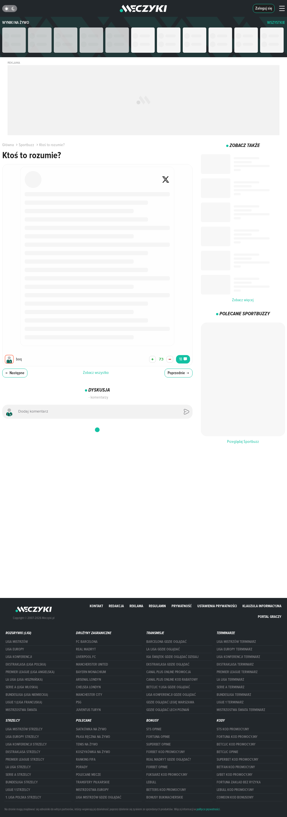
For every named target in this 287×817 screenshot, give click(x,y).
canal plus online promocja (168, 672)
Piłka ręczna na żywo (93, 737)
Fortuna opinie (158, 737)
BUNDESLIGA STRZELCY (22, 782)
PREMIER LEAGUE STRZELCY (25, 759)
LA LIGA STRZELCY (18, 767)
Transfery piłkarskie (93, 782)
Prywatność (182, 606)
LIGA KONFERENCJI (19, 657)
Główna (8, 145)
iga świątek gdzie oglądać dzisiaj (172, 657)
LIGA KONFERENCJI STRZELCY (26, 744)
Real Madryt (86, 649)
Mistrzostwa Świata (21, 710)
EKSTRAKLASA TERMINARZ (235, 664)
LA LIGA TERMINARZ (230, 679)
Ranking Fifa (86, 759)
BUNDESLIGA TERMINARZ (234, 694)
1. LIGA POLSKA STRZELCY (23, 797)
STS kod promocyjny (233, 729)
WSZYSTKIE (276, 22)
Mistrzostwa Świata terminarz (241, 710)
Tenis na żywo (87, 744)
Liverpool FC (86, 657)
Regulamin (157, 606)
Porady (82, 767)
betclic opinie (227, 752)
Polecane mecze (88, 774)
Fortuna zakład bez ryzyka (239, 782)
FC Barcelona (87, 641)
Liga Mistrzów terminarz (236, 641)
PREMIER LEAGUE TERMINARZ (237, 672)
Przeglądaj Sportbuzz (243, 441)
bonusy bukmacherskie (164, 797)
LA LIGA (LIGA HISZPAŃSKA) (24, 679)
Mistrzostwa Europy (92, 790)
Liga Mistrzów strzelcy (24, 729)
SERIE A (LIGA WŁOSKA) (22, 687)
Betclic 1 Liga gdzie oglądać (168, 687)
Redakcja (116, 606)
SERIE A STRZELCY (18, 774)
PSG (78, 702)
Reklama (136, 606)
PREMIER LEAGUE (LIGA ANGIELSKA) (30, 672)
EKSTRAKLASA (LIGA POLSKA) (26, 664)
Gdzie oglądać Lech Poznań (167, 710)
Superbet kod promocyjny (237, 759)
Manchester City (89, 694)
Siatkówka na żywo (91, 729)
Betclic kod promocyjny (236, 744)
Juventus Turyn (88, 710)
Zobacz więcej (243, 300)
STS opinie (153, 729)
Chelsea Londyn (88, 687)
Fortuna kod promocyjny (237, 737)
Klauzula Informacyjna (261, 606)
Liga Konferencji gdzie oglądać (171, 694)
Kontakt (96, 606)
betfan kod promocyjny (236, 767)
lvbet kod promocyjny (235, 774)
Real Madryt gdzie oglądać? (168, 759)
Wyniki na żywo (15, 22)
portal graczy (269, 616)
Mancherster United (92, 664)
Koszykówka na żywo (93, 752)
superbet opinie (158, 744)
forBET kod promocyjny (165, 752)
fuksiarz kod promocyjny (167, 774)
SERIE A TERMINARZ (230, 687)
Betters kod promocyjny (166, 790)
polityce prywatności (208, 809)
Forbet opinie (157, 767)
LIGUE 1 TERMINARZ (230, 702)
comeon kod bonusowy (235, 797)
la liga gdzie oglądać (163, 649)
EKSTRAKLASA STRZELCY (23, 752)
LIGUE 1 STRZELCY (18, 790)
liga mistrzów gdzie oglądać (98, 797)
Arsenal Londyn (88, 679)
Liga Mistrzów (17, 641)
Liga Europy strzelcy (22, 737)
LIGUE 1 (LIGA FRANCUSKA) (24, 702)
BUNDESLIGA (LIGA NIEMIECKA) (27, 694)
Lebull (151, 782)
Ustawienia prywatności (217, 606)
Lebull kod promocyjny (235, 790)
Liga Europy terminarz (234, 649)
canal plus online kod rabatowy (172, 679)
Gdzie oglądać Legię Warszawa (170, 702)
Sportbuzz (24, 145)
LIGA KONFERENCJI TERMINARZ (238, 657)
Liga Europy (15, 649)
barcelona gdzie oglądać (166, 641)
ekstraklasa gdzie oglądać (167, 664)
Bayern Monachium (91, 672)
